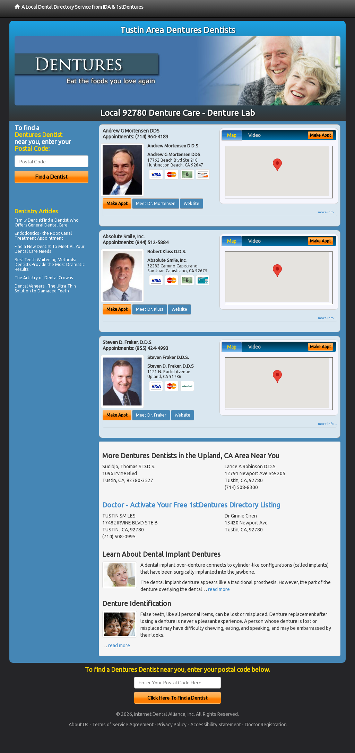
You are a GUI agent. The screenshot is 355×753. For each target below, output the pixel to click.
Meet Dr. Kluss (149, 309)
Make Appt (117, 203)
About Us (78, 724)
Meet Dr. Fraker (151, 415)
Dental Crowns (58, 277)
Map (231, 135)
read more (219, 589)
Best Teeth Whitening (36, 259)
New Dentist (39, 246)
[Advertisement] (50, 356)
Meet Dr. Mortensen (155, 203)
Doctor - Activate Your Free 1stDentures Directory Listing (191, 505)
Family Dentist (28, 220)
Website (191, 203)
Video (254, 135)
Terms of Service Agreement (123, 724)
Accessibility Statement (215, 724)
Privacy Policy (172, 724)
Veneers (36, 286)
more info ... (327, 212)
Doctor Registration (266, 724)
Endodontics (27, 233)
